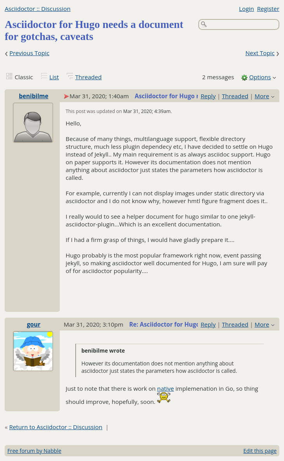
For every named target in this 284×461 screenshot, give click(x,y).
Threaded (88, 77)
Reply (208, 96)
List (54, 77)
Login (246, 8)
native (165, 388)
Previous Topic (29, 53)
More (262, 96)
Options (260, 77)
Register (268, 8)
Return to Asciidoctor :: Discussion (55, 427)
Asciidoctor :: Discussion (38, 8)
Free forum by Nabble (34, 450)
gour (33, 324)
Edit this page (260, 450)
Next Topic (259, 53)
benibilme (33, 96)
